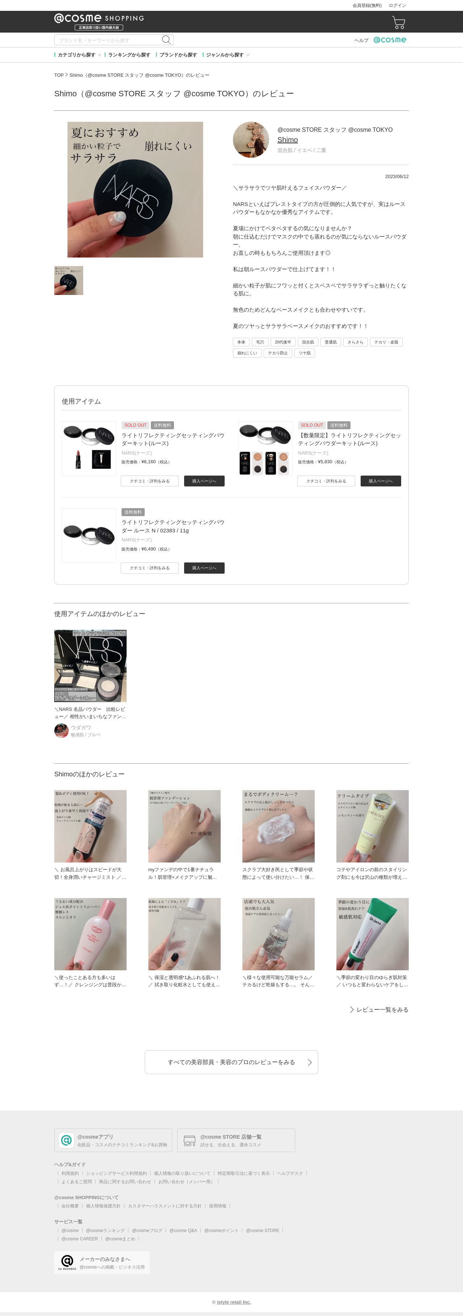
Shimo (287, 140)
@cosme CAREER (79, 1238)
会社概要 (70, 1206)
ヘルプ (361, 40)
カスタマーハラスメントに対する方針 (165, 1206)
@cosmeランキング (105, 1230)
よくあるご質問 (76, 1181)
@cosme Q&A (183, 1230)
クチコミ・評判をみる (150, 481)
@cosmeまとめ (120, 1238)
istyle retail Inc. (234, 1302)
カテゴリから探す (76, 55)
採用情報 (217, 1206)
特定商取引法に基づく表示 (244, 1173)
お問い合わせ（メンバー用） (186, 1181)
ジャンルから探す (225, 55)
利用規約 (70, 1173)
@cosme (70, 1230)
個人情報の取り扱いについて (182, 1173)
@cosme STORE (262, 1230)
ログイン (397, 5)
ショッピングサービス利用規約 (116, 1173)
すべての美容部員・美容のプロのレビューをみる (231, 1062)
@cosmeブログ (147, 1230)
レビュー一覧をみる (383, 1010)
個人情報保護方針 (103, 1206)
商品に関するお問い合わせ (125, 1181)
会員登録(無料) (367, 5)
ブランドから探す (178, 55)
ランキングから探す (129, 55)
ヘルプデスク (290, 1173)
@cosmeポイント (221, 1230)
